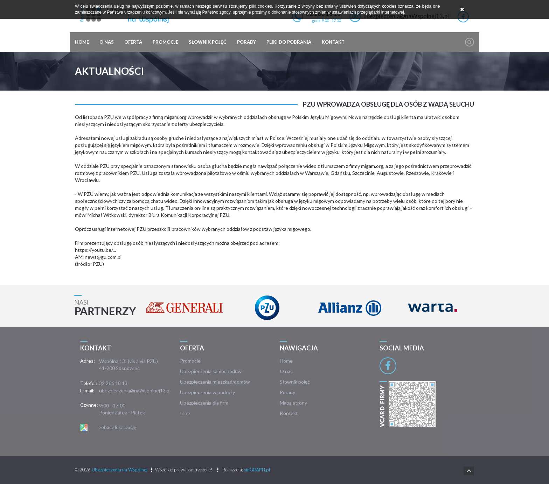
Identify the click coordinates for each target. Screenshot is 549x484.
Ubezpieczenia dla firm (204, 403)
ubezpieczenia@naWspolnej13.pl (135, 390)
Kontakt (333, 42)
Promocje (165, 42)
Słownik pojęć (208, 42)
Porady (246, 42)
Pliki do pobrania (288, 42)
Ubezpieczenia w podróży (207, 392)
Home (82, 42)
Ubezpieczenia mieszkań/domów (215, 382)
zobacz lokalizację (117, 427)
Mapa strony (293, 403)
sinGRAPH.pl (257, 469)
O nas (106, 42)
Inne (185, 413)
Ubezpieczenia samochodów (211, 371)
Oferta (133, 42)
